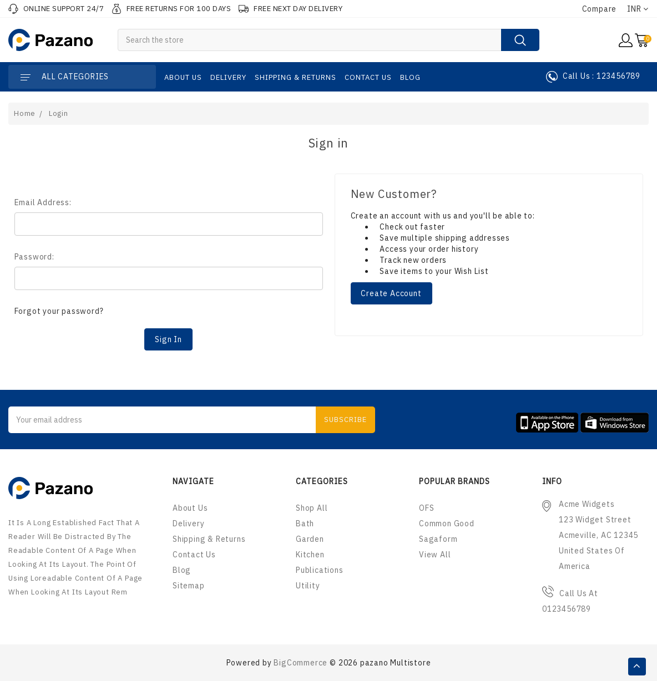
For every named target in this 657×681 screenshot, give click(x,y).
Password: (34, 257)
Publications (319, 570)
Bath (305, 523)
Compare (599, 9)
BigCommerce (300, 663)
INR (638, 9)
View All (435, 555)
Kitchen (310, 555)
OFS (426, 508)
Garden (310, 539)
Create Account (391, 293)
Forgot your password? (59, 311)
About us (183, 77)
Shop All (311, 508)
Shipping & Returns (295, 77)
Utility (308, 586)
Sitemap (189, 586)
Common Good (446, 523)
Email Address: (43, 202)
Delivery (228, 77)
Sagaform (438, 539)
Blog (410, 77)
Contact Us (368, 77)
